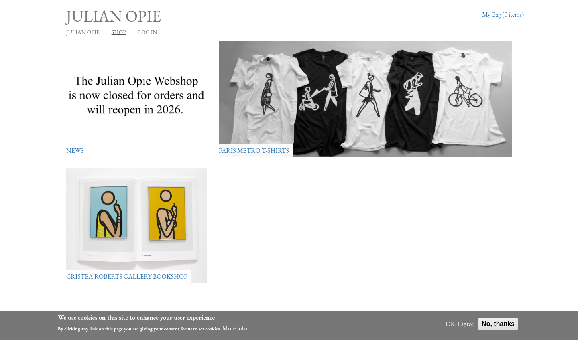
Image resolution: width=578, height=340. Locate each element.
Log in (147, 32)
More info (234, 329)
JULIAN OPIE (83, 32)
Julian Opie (113, 16)
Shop (119, 32)
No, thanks (498, 324)
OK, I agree (460, 324)
